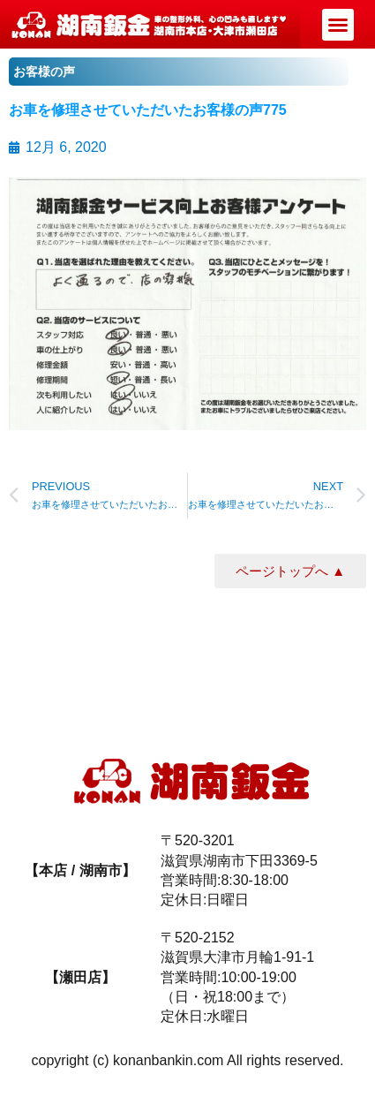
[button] (338, 25)
